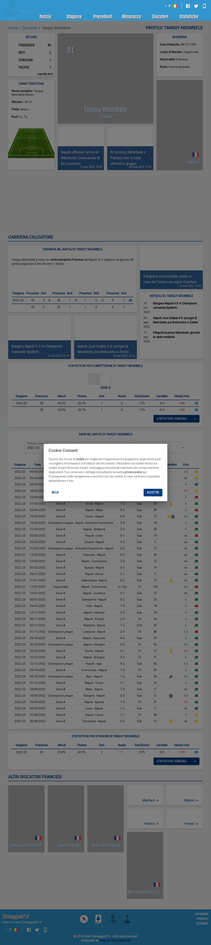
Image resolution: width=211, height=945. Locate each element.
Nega (55, 492)
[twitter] (196, 6)
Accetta (153, 492)
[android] (204, 6)
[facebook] (188, 6)
